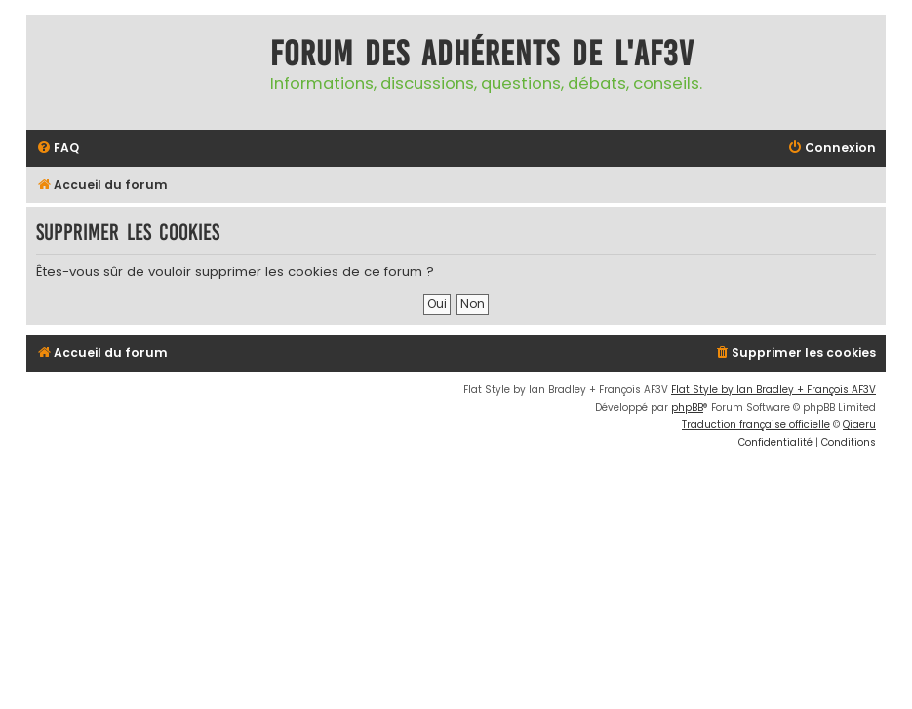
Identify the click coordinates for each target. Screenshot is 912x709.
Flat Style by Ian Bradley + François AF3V (773, 389)
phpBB (687, 407)
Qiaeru (859, 424)
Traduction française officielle (756, 424)
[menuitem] (57, 149)
